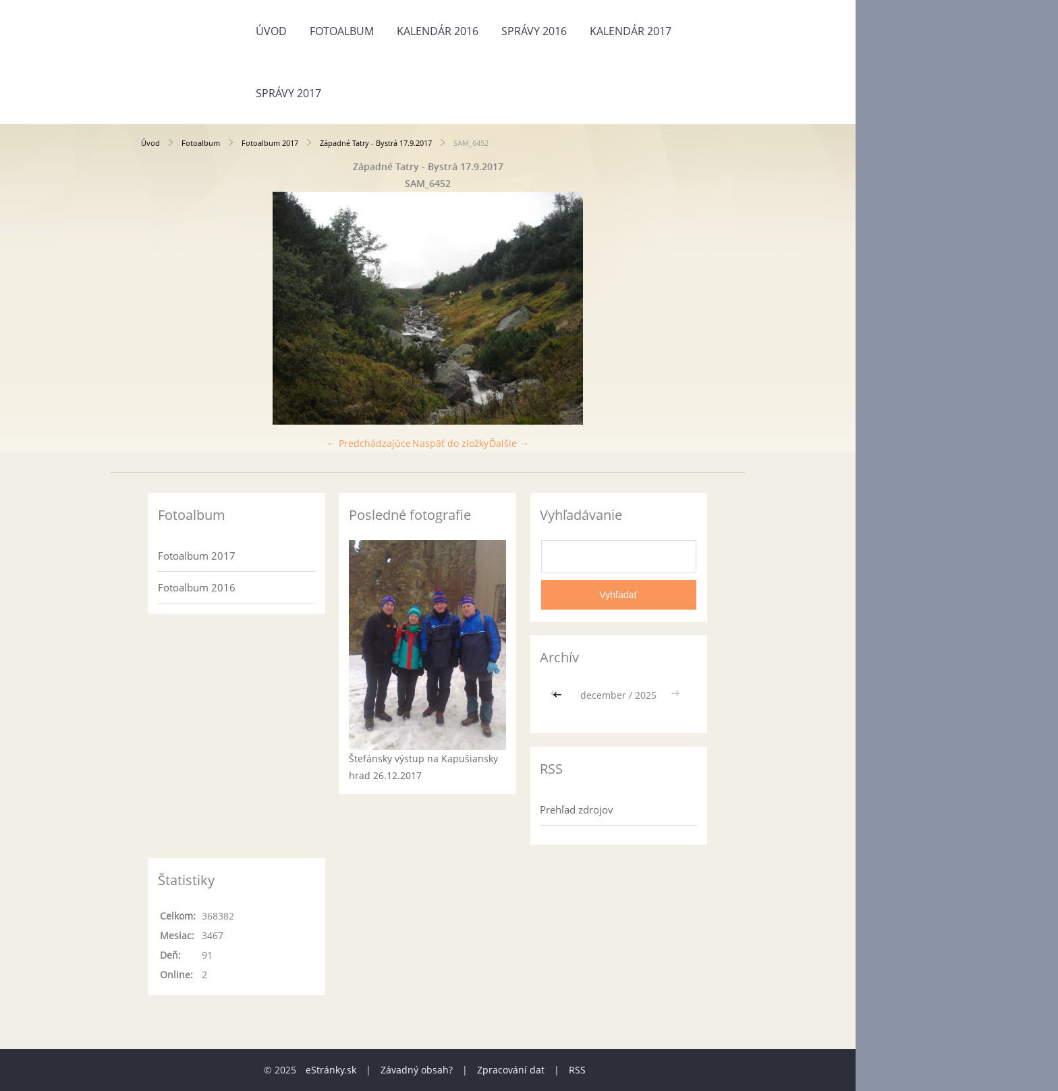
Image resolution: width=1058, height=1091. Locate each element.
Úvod (271, 31)
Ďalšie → (509, 443)
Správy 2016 (534, 31)
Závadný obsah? (417, 1069)
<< (558, 695)
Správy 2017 (288, 93)
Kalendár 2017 (630, 31)
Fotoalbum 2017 (270, 143)
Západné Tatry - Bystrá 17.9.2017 (376, 143)
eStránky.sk (331, 1069)
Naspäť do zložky (450, 443)
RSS (577, 1069)
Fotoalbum (342, 31)
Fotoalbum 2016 (196, 587)
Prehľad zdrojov (576, 809)
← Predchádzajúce (369, 443)
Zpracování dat (511, 1069)
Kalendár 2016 (437, 31)
